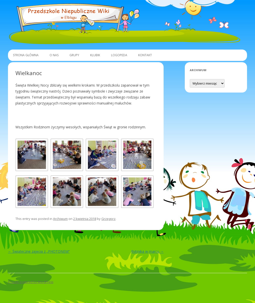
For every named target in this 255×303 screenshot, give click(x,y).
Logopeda (119, 55)
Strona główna (26, 55)
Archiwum (60, 218)
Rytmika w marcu (147, 251)
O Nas (54, 55)
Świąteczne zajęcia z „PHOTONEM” (39, 251)
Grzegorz (108, 218)
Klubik (95, 55)
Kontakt (145, 55)
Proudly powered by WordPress (30, 282)
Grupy (74, 55)
